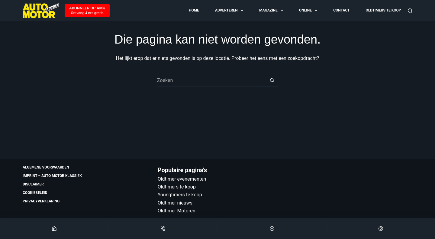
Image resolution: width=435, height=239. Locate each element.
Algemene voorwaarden (46, 167)
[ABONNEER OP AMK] (87, 10)
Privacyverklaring (41, 201)
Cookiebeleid (35, 193)
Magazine (271, 10)
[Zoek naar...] (211, 80)
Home (194, 10)
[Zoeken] (410, 10)
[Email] (381, 228)
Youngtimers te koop (180, 195)
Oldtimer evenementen (182, 179)
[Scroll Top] (272, 228)
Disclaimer (33, 184)
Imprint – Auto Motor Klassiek (52, 176)
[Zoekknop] (272, 80)
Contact (341, 10)
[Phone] (163, 228)
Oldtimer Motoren (176, 211)
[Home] (54, 228)
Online (308, 10)
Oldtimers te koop (383, 10)
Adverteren (229, 10)
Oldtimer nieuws (175, 203)
